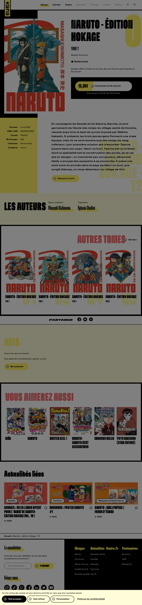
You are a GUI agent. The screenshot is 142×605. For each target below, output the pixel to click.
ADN (124, 559)
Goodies (94, 559)
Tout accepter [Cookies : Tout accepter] (14, 599)
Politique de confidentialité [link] (91, 599)
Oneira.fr (112, 548)
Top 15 (93, 574)
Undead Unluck (81, 569)
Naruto (78, 554)
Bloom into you (81, 564)
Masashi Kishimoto (79, 55)
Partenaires (130, 548)
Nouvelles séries (98, 554)
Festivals (94, 564)
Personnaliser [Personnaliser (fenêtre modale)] (63, 599)
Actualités (97, 548)
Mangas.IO (126, 564)
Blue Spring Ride (82, 574)
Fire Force (79, 559)
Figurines (95, 569)
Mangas (80, 548)
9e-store (126, 554)
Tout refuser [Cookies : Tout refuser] (39, 599)
